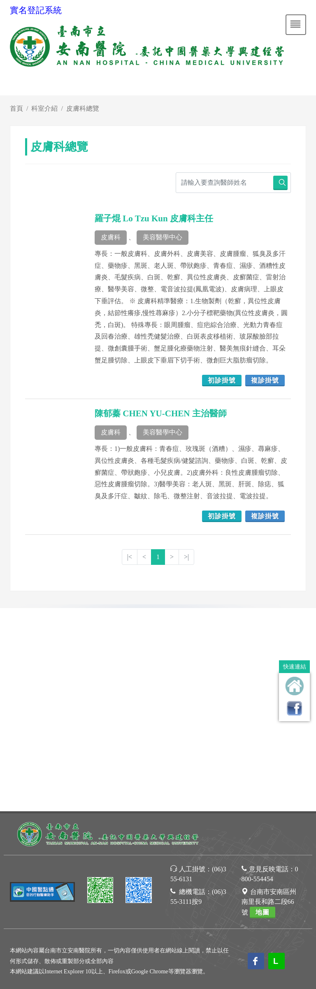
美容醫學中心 (162, 237)
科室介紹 (44, 108)
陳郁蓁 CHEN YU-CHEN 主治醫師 (161, 413)
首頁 (16, 108)
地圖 (263, 709)
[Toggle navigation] (296, 24)
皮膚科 (111, 237)
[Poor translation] (30, 837)
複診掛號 (265, 380)
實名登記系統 (36, 10)
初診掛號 (222, 380)
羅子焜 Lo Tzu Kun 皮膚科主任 (154, 218)
